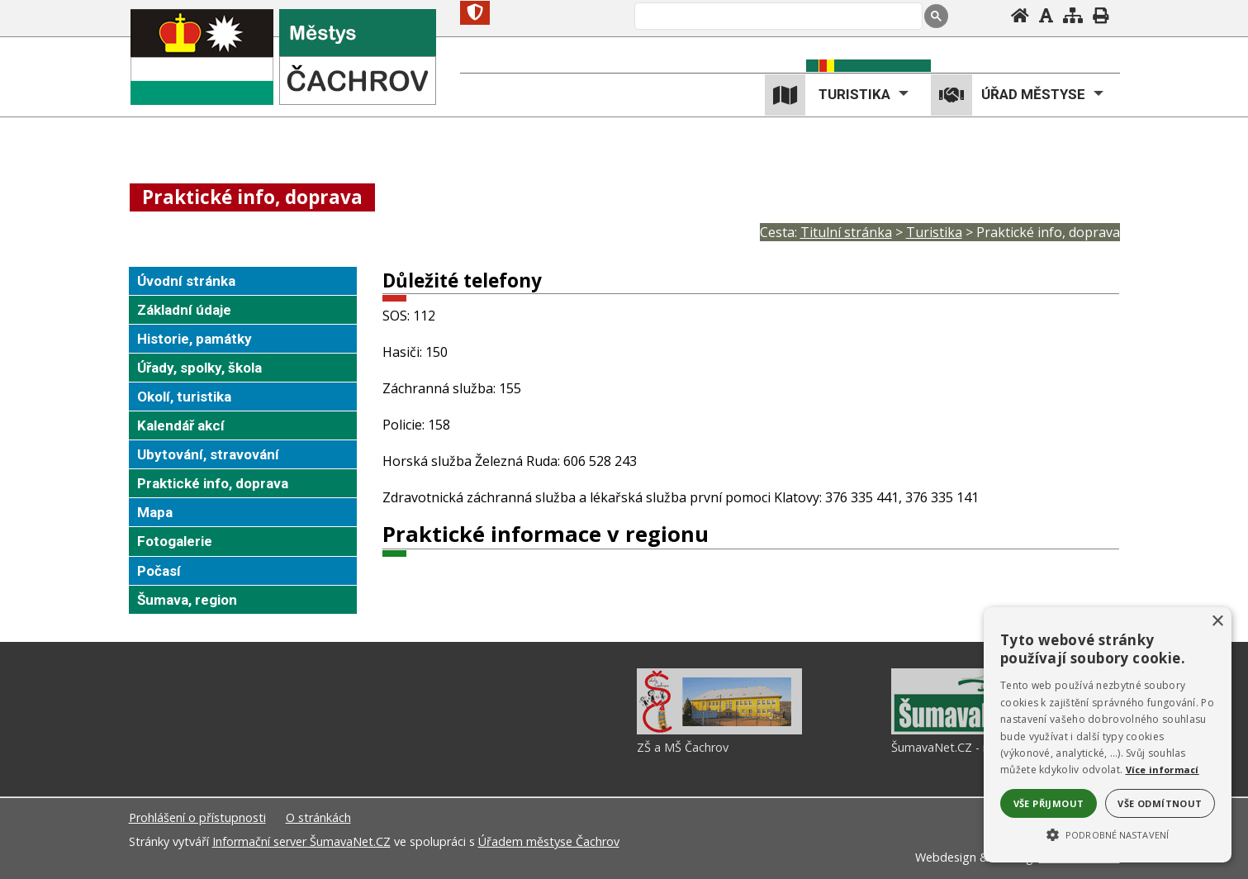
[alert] (1107, 734)
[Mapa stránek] (1073, 15)
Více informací (1162, 769)
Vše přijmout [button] (1048, 803)
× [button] (1217, 621)
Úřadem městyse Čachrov (548, 841)
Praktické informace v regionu (545, 534)
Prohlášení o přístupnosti (197, 817)
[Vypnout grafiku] (1046, 15)
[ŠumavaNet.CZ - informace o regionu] (973, 730)
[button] (1107, 833)
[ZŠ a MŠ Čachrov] (719, 730)
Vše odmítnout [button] (1160, 803)
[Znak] (475, 13)
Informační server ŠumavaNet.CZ (301, 841)
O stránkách (318, 817)
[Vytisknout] (1100, 15)
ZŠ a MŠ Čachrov (682, 747)
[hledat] (777, 17)
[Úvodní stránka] (1020, 15)
